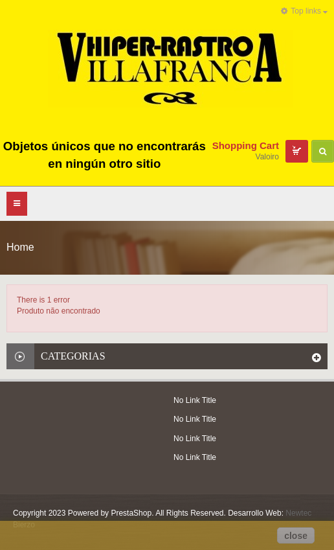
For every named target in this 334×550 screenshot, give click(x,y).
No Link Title (194, 400)
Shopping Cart (245, 145)
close (295, 536)
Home (20, 247)
